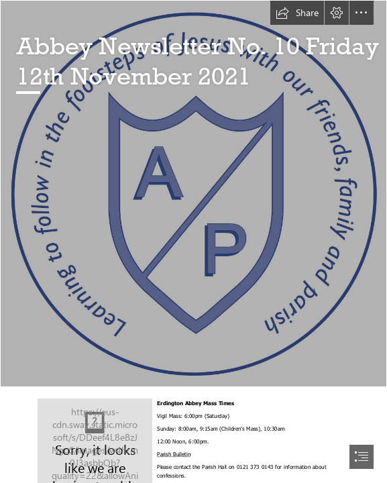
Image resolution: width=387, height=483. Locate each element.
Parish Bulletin (173, 454)
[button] (297, 13)
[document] (193, 241)
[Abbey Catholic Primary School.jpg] (193, 193)
